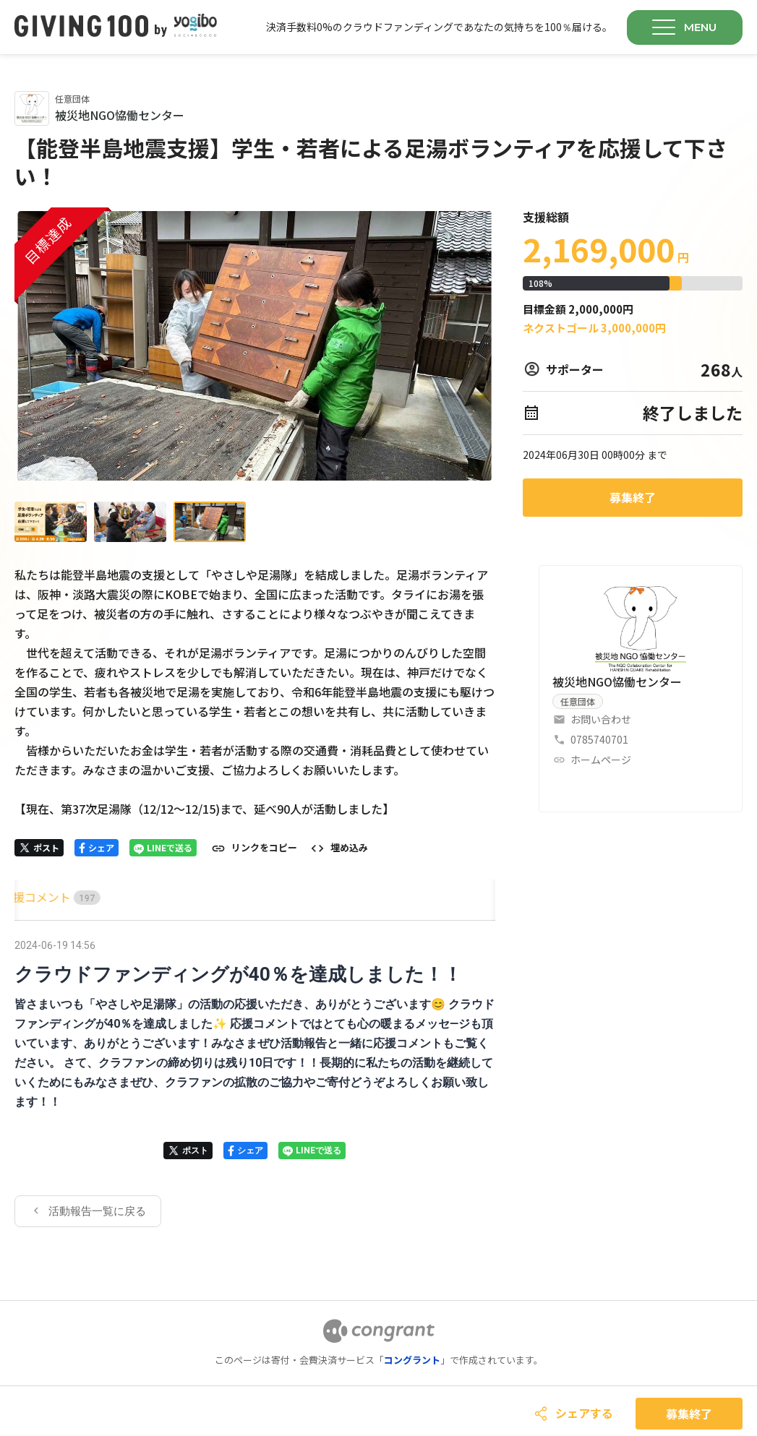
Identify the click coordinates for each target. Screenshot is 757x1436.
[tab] (31, 897)
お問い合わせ (600, 719)
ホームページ (600, 759)
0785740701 (599, 739)
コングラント (412, 1360)
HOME (31, 897)
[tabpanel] (254, 1081)
